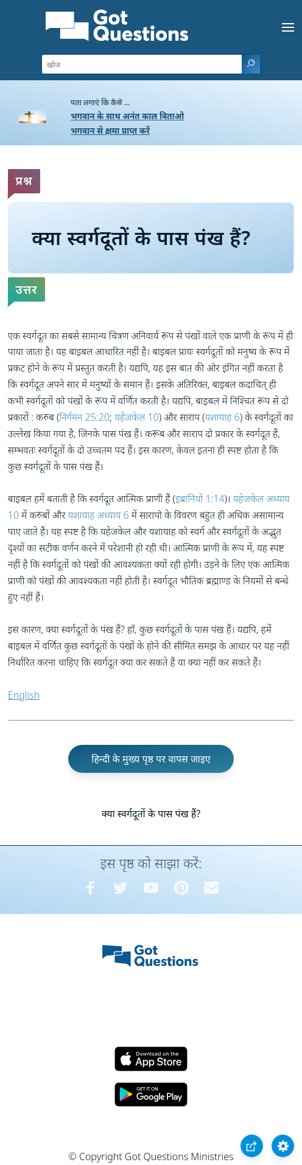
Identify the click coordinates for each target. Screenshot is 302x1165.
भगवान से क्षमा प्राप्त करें (110, 130)
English (24, 695)
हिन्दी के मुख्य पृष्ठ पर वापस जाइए (151, 759)
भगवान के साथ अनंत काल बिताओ (127, 116)
